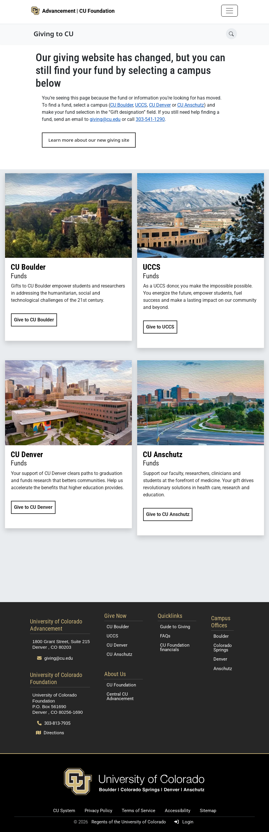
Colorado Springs (222, 648)
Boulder (221, 636)
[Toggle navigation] (229, 11)
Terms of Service (138, 810)
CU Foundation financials (174, 647)
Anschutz (222, 668)
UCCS (141, 105)
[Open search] (231, 33)
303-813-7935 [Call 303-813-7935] (53, 723)
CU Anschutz (190, 105)
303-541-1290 (150, 119)
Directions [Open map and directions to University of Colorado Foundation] (50, 732)
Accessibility (177, 810)
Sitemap (208, 810)
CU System (64, 810)
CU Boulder (121, 105)
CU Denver (160, 105)
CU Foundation (121, 685)
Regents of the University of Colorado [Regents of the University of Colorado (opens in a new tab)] (129, 822)
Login (182, 822)
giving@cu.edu (105, 119)
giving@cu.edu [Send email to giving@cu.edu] (55, 658)
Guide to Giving (175, 626)
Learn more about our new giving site (88, 140)
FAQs (165, 636)
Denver (220, 659)
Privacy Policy (98, 810)
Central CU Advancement (120, 696)
